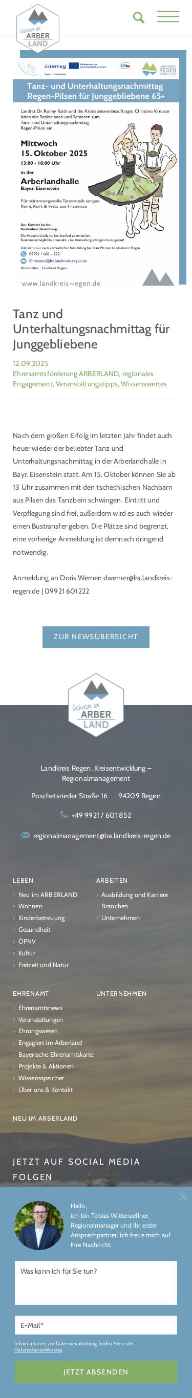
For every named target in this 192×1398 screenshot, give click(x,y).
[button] (168, 18)
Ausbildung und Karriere (134, 895)
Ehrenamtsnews (40, 1008)
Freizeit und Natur (43, 965)
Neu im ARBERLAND (48, 895)
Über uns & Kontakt (45, 1090)
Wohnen (30, 906)
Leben (23, 880)
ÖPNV (27, 941)
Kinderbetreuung (41, 918)
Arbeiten (112, 880)
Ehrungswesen (38, 1031)
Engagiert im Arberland (50, 1043)
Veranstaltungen (40, 1019)
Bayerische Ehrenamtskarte (56, 1055)
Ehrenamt (31, 993)
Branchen (114, 906)
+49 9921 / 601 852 (102, 815)
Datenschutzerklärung (38, 1349)
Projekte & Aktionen (46, 1066)
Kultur (26, 953)
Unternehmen (120, 918)
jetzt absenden (96, 1372)
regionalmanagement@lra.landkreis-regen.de (102, 835)
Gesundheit (34, 930)
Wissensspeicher (41, 1078)
